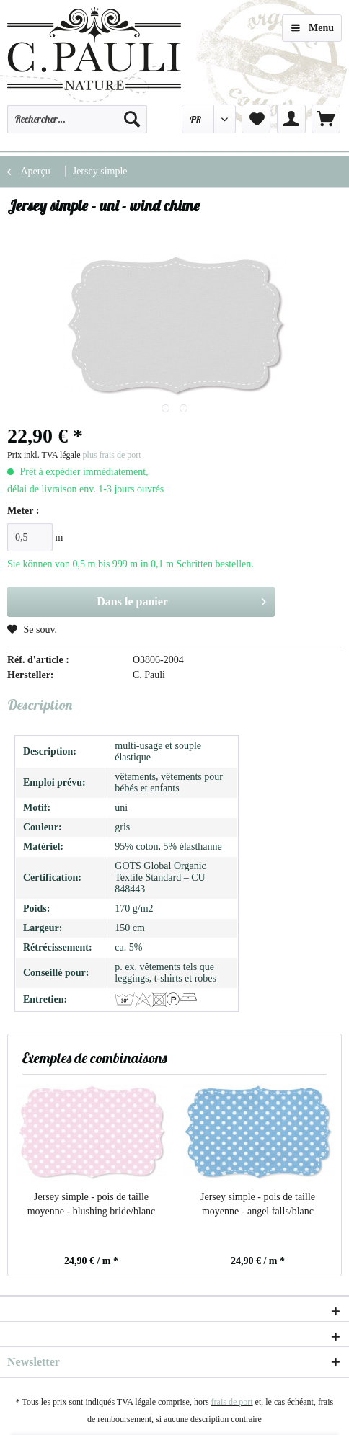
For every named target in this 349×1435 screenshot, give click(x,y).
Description (39, 705)
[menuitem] (77, 125)
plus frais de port (112, 455)
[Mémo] (256, 119)
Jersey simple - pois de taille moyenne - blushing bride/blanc (91, 1204)
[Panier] (326, 119)
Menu (312, 25)
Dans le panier (181, 599)
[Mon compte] (291, 119)
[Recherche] (132, 119)
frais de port (232, 1402)
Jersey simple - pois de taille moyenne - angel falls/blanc (257, 1204)
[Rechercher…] (77, 119)
